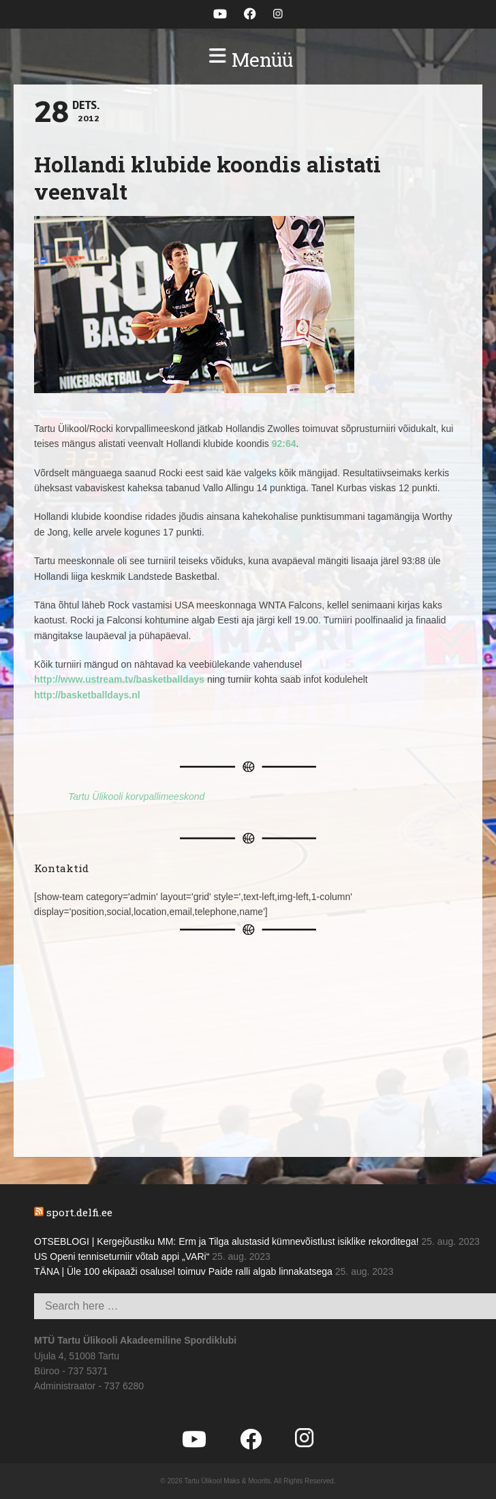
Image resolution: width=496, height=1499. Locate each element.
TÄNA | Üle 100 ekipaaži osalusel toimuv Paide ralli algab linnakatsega (183, 1271)
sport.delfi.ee (79, 1212)
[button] (248, 60)
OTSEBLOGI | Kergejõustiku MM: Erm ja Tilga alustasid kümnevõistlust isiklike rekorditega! (226, 1241)
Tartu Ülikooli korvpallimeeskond (136, 796)
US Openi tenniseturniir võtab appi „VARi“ (121, 1256)
